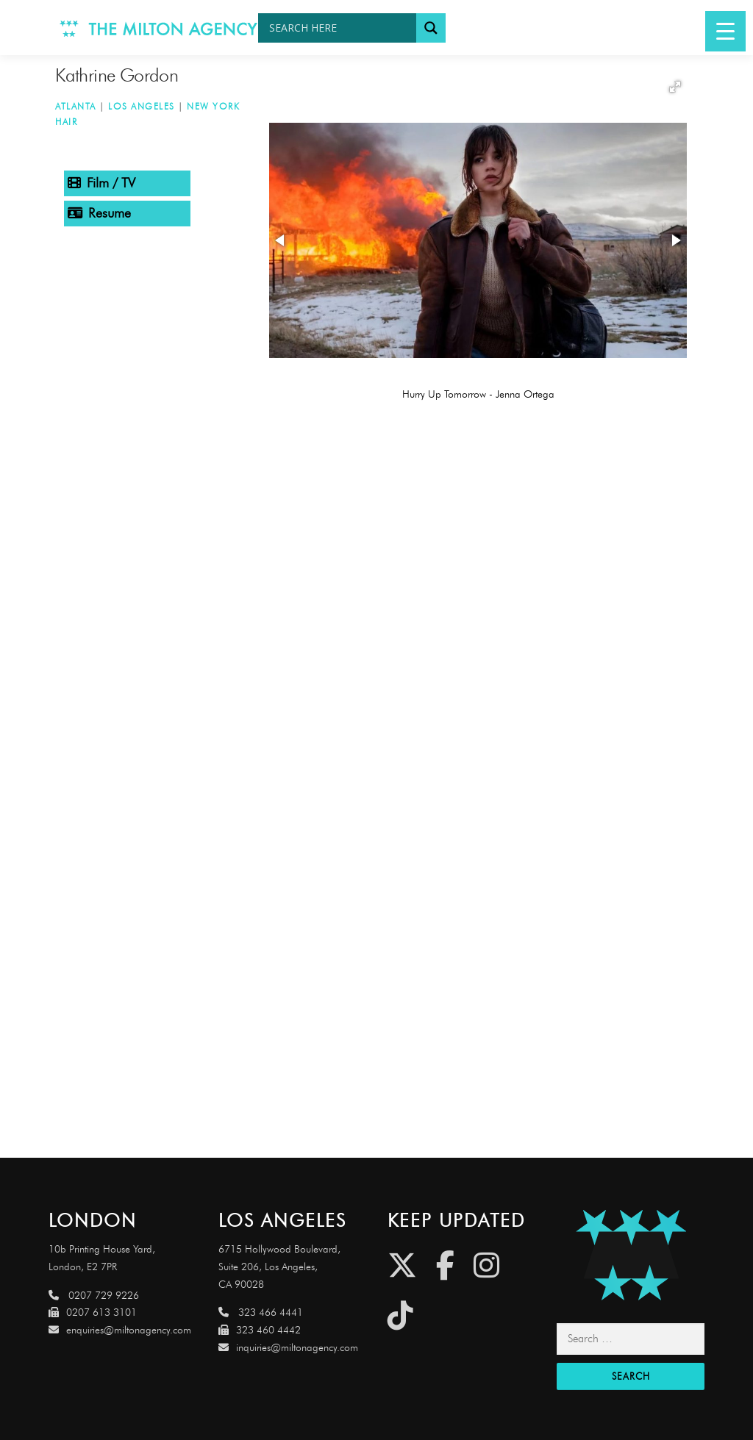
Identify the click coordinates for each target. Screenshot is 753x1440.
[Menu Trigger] (725, 31)
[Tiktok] (400, 1315)
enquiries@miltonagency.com (120, 1330)
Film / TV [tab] (101, 183)
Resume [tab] (99, 213)
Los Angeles (141, 106)
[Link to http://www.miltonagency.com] (159, 27)
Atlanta (75, 106)
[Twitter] (402, 1265)
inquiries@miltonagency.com (288, 1348)
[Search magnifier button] (431, 28)
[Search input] (341, 28)
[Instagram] (486, 1265)
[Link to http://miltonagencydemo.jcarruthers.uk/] (630, 1255)
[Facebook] (445, 1265)
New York (213, 106)
